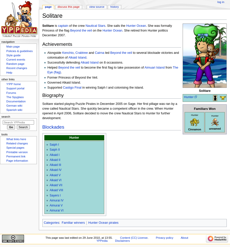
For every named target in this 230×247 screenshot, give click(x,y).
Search (6, 116)
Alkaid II (55, 160)
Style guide (13, 55)
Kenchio (68, 53)
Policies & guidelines (19, 51)
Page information (17, 160)
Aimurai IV (57, 200)
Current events (15, 59)
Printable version (17, 152)
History (114, 6)
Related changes (17, 143)
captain (63, 26)
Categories (51, 222)
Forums (11, 92)
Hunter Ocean (136, 26)
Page (48, 6)
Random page (15, 63)
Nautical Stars (95, 26)
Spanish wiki (14, 109)
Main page (13, 46)
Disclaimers (122, 240)
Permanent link (15, 156)
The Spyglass (15, 97)
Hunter (188, 97)
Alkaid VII (56, 185)
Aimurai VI (57, 210)
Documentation (16, 101)
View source (96, 6)
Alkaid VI (56, 180)
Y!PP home (13, 84)
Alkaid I (55, 155)
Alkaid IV (56, 170)
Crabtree (81, 53)
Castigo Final (72, 87)
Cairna (99, 53)
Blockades (53, 127)
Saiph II (55, 149)
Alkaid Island (77, 57)
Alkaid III (55, 165)
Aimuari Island (155, 67)
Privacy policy (164, 237)
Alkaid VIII (56, 190)
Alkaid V (55, 175)
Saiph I (54, 144)
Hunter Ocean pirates (103, 222)
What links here (16, 139)
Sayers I (55, 195)
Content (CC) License (134, 237)
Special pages (15, 147)
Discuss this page (69, 6)
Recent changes (16, 68)
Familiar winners (73, 222)
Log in (220, 2)
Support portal (15, 88)
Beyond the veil (81, 30)
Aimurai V (56, 205)
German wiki (14, 105)
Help (9, 72)
